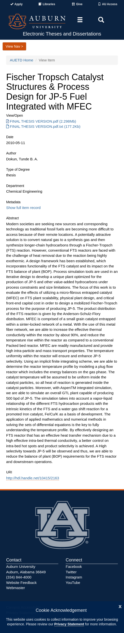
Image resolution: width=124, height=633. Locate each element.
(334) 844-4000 (18, 577)
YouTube (73, 582)
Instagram (74, 577)
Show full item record (23, 207)
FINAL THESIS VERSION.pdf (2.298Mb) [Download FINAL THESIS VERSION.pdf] (41, 121)
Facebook (74, 566)
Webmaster (15, 588)
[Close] (120, 606)
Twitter (71, 572)
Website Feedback (21, 582)
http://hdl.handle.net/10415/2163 (32, 478)
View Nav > (14, 46)
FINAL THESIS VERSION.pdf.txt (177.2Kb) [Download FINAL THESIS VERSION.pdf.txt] (43, 126)
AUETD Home (21, 60)
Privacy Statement (69, 624)
